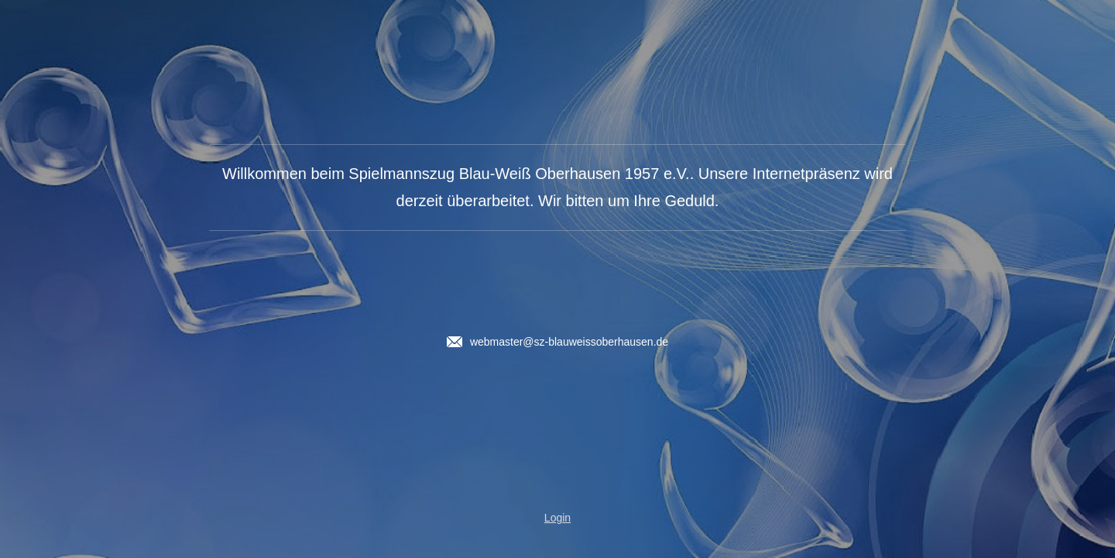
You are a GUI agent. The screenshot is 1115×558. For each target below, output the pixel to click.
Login (557, 518)
